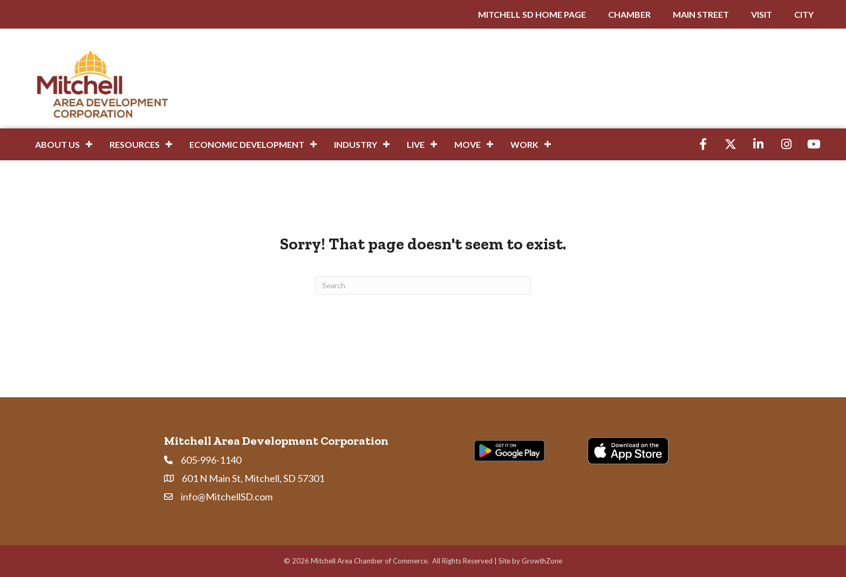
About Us (57, 144)
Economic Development (246, 144)
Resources (135, 144)
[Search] (423, 285)
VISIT (761, 14)
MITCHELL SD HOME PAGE (532, 14)
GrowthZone (542, 560)
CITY (804, 14)
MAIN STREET (701, 14)
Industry (355, 144)
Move (467, 144)
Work (524, 144)
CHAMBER (629, 14)
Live (416, 144)
